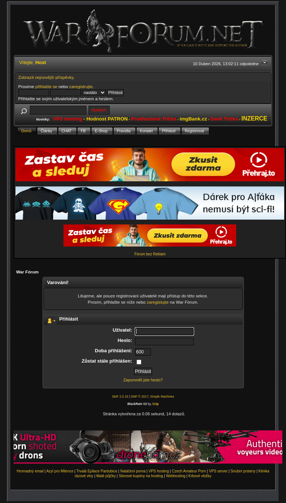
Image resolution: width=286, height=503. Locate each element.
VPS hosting (159, 471)
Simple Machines (162, 396)
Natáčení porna (132, 471)
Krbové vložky (199, 476)
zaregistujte (158, 302)
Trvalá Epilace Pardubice (96, 471)
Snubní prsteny (243, 471)
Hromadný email (30, 471)
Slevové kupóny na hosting (141, 476)
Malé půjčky (106, 476)
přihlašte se (46, 86)
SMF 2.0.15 (120, 396)
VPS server (218, 471)
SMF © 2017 (139, 396)
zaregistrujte (81, 86)
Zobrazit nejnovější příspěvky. (46, 77)
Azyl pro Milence (59, 471)
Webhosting (176, 476)
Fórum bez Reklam (149, 254)
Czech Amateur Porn (189, 471)
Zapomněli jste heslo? (143, 380)
